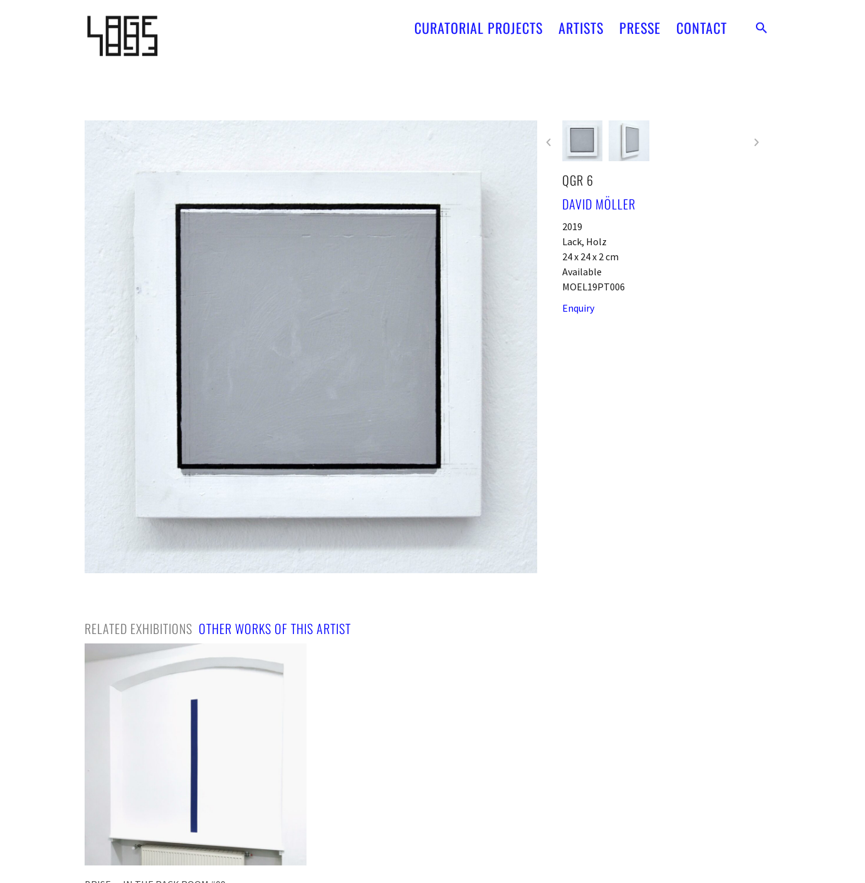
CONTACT (701, 22)
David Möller (599, 203)
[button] (761, 22)
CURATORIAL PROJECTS (478, 22)
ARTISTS (581, 22)
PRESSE (640, 22)
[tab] (138, 628)
